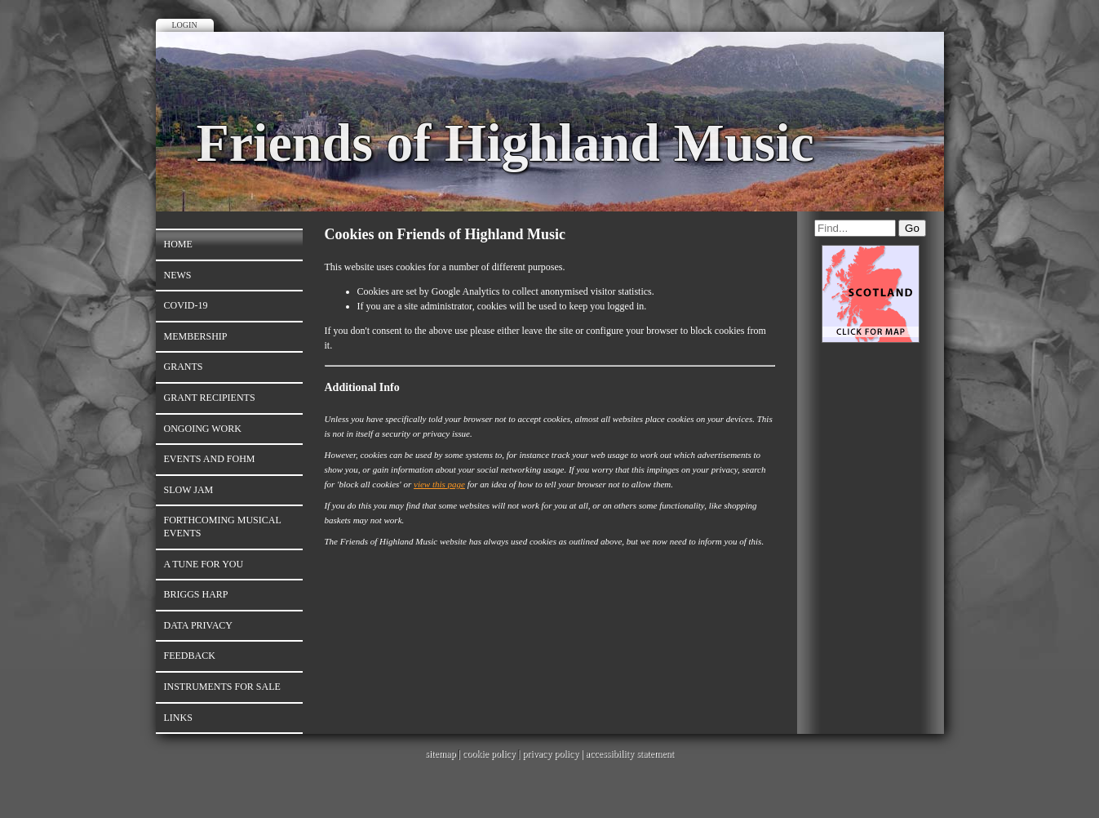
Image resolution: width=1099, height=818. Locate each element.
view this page (439, 484)
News (178, 275)
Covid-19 (186, 305)
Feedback (189, 655)
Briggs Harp (196, 594)
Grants (183, 366)
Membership (196, 336)
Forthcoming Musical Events (222, 526)
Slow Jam (189, 490)
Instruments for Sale (222, 686)
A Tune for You (204, 564)
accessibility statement (630, 753)
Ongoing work (203, 428)
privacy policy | (553, 753)
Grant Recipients (209, 397)
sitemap (440, 753)
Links (178, 717)
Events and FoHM (209, 459)
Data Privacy (198, 625)
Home (178, 244)
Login (184, 24)
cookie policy (489, 753)
